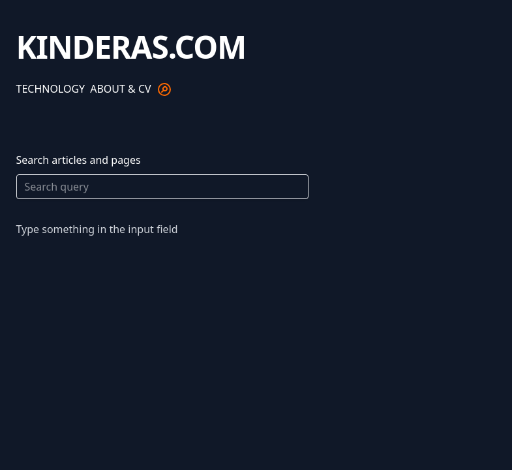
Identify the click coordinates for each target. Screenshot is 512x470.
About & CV (120, 89)
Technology (50, 89)
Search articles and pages (162, 176)
